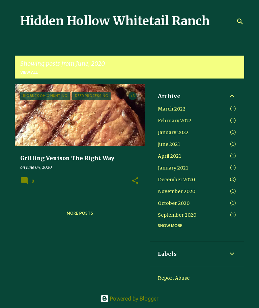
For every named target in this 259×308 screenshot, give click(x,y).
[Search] (240, 21)
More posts (80, 213)
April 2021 (169, 156)
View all (29, 72)
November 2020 (176, 191)
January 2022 (173, 132)
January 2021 (173, 168)
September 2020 (177, 215)
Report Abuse (174, 278)
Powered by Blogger (129, 299)
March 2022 (171, 109)
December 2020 (176, 180)
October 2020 (174, 203)
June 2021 (169, 144)
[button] (135, 181)
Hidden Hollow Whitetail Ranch (115, 21)
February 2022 (175, 121)
